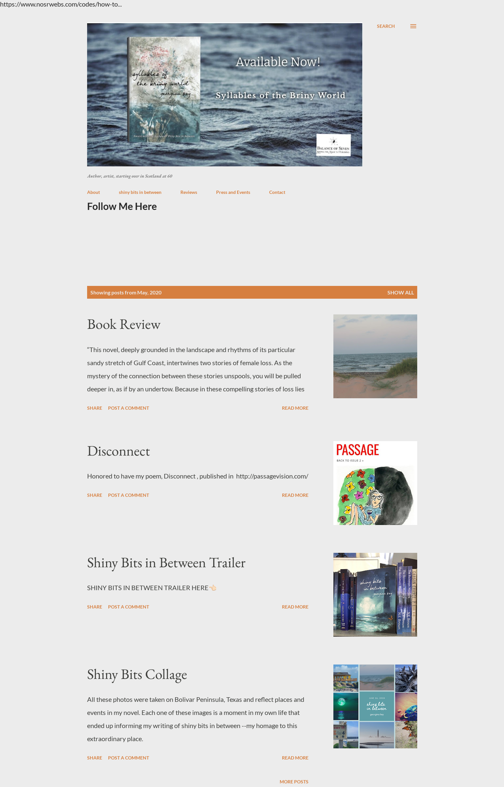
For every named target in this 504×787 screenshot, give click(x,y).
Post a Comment (128, 408)
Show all (400, 292)
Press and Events (233, 192)
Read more (295, 408)
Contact (277, 192)
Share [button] (94, 408)
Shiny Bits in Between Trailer (166, 562)
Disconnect (118, 450)
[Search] (386, 26)
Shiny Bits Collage (137, 674)
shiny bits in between (140, 192)
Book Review (123, 323)
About (93, 192)
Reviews (188, 192)
